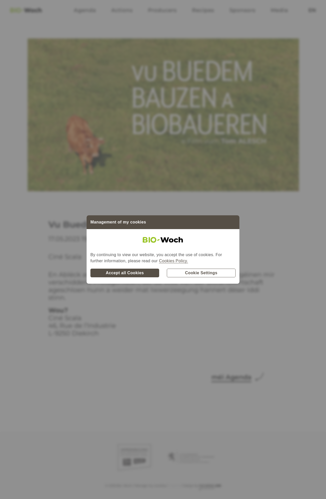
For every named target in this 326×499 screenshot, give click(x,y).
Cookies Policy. (173, 261)
